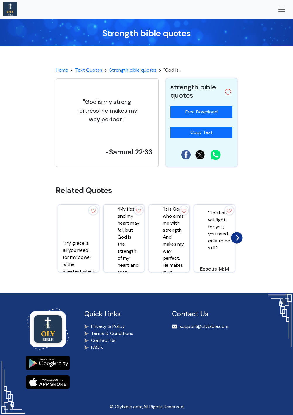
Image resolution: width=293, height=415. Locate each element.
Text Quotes (88, 70)
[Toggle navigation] (282, 9)
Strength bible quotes (132, 70)
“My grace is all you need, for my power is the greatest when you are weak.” (78, 260)
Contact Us (103, 340)
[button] (228, 92)
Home (62, 70)
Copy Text (203, 131)
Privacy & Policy (108, 326)
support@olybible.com (204, 326)
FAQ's (97, 347)
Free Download (201, 112)
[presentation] (235, 236)
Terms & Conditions (112, 333)
